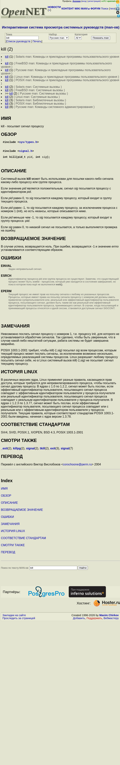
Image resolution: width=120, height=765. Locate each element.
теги (112, 8)
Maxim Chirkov (109, 619)
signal (30, 452)
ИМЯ (4, 493)
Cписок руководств (18, 41)
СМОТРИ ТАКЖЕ (13, 549)
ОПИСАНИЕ (9, 507)
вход (84, 1)
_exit (4, 452)
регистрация (94, 1)
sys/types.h (28, 142)
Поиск (104, 8)
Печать (37, 41)
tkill (42, 452)
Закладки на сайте (14, 619)
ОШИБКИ (7, 521)
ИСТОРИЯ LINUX (13, 535)
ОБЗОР (6, 500)
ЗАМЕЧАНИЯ (10, 528)
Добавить (79, 622)
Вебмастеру (111, 622)
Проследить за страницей (18, 622)
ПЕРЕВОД (8, 556)
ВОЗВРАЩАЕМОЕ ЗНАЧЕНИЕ (22, 514)
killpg (17, 452)
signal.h (25, 154)
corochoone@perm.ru (77, 468)
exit (53, 452)
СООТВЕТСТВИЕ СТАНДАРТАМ (23, 542)
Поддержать (94, 622)
